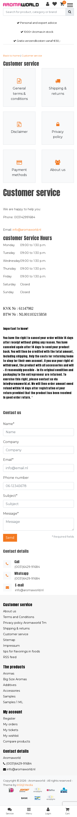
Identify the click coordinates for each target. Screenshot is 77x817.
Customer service (32, 55)
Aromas (8, 673)
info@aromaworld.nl (27, 230)
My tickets (10, 730)
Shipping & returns (16, 628)
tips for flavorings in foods (21, 651)
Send (10, 538)
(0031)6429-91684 (17, 763)
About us (9, 611)
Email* (8, 460)
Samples (9, 696)
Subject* (10, 496)
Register (9, 718)
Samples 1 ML (13, 702)
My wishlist (11, 736)
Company (11, 442)
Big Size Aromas (15, 679)
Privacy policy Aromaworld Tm (24, 623)
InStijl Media (25, 784)
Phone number (16, 478)
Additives (9, 685)
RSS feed (9, 657)
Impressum (11, 645)
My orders (10, 724)
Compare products (16, 741)
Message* (11, 513)
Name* (8, 424)
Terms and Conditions (18, 617)
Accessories (11, 691)
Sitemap (9, 640)
